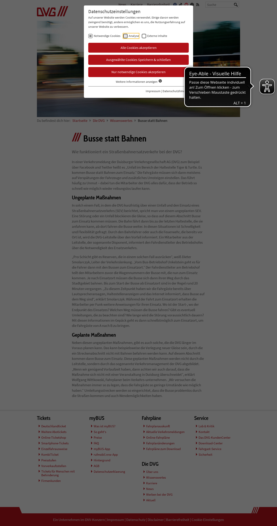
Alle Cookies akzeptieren (139, 47)
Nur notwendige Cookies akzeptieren (138, 72)
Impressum (153, 91)
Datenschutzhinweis (176, 91)
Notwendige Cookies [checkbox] (107, 36)
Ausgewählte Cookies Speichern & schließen (138, 59)
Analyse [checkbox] (134, 36)
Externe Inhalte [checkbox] (157, 36)
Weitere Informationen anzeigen (138, 82)
